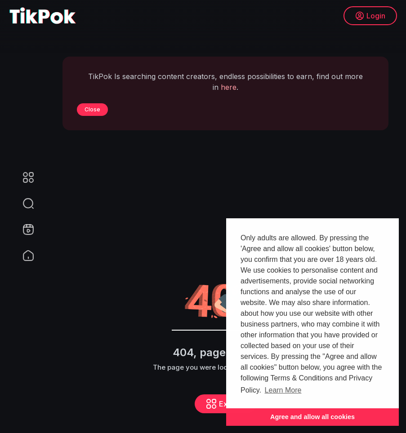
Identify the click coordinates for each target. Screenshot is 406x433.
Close (92, 109)
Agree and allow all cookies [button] (312, 416)
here (228, 87)
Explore (225, 403)
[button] (22, 203)
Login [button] (370, 15)
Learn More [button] (283, 390)
